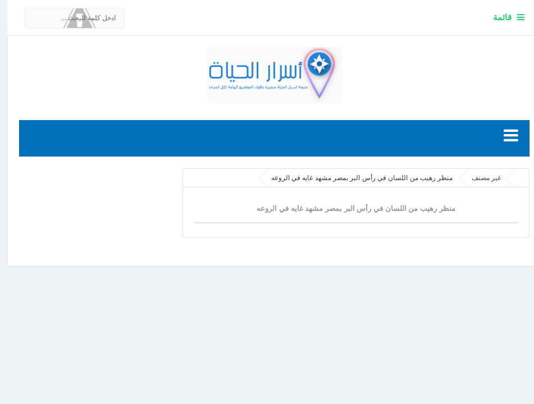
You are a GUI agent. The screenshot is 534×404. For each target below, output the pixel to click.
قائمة (495, 17)
